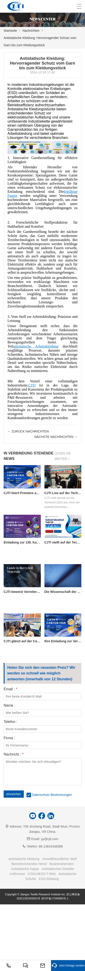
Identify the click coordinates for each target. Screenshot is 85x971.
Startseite (10, 30)
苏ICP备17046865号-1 (54, 898)
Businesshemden (61, 864)
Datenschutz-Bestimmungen (52, 795)
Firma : (9, 738)
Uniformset (17, 874)
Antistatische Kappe (25, 869)
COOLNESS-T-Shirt (42, 874)
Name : (9, 705)
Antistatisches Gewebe (58, 869)
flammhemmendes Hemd (29, 864)
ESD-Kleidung (49, 879)
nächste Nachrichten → (56, 437)
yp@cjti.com (49, 839)
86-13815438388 (51, 846)
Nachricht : (13, 754)
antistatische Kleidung (23, 859)
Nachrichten (30, 30)
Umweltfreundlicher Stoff (59, 859)
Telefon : (10, 722)
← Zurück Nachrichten (28, 431)
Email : (10, 689)
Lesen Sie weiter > (63, 456)
